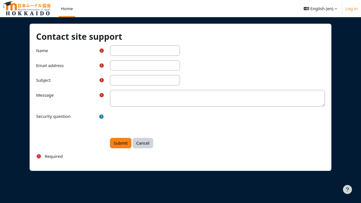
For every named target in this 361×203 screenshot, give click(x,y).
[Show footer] (347, 189)
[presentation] (157, 122)
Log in (351, 8)
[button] (320, 8)
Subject (52, 80)
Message (54, 95)
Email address (59, 65)
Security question (62, 116)
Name (51, 50)
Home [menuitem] (67, 8)
